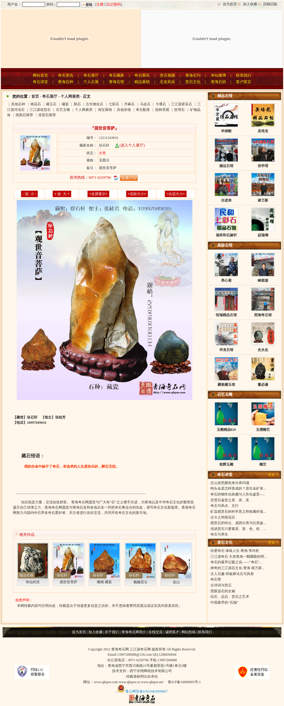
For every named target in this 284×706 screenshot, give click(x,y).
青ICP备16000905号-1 (184, 682)
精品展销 (142, 82)
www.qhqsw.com (106, 682)
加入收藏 (250, 4)
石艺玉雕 (63, 110)
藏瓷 (65, 104)
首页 (35, 96)
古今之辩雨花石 (223, 517)
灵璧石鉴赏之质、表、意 (230, 500)
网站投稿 (189, 632)
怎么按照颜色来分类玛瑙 (230, 483)
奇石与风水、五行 (225, 506)
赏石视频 (167, 75)
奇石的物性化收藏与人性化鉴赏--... (238, 494)
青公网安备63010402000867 (146, 691)
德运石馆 (26, 575)
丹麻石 (129, 104)
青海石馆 (116, 82)
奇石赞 (216, 579)
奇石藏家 (116, 75)
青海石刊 (193, 75)
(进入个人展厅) (130, 145)
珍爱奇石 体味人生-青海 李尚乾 (235, 551)
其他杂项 (124, 110)
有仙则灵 (33, 582)
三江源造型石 (40, 110)
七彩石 (114, 104)
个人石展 (91, 82)
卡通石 (160, 104)
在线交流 (155, 632)
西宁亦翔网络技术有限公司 (151, 671)
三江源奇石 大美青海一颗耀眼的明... (239, 557)
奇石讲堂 (40, 82)
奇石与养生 (219, 534)
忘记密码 (114, 4)
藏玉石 (51, 104)
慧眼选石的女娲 (223, 591)
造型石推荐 (47, 115)
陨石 (77, 104)
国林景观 (162, 110)
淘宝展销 (105, 110)
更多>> (273, 475)
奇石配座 (143, 110)
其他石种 (18, 104)
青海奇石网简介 (134, 632)
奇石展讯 (142, 75)
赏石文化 (193, 82)
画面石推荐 (24, 115)
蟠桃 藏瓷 (104, 582)
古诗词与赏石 (221, 585)
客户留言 (243, 82)
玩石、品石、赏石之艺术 (230, 597)
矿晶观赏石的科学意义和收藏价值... (238, 511)
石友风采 (167, 82)
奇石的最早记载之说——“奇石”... (236, 562)
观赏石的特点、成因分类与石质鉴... (238, 523)
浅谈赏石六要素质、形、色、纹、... (238, 529)
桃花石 (35, 104)
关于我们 (112, 632)
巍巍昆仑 (141, 582)
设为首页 (230, 4)
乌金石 (145, 104)
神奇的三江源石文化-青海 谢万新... (237, 568)
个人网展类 (70, 96)
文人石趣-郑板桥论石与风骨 (232, 574)
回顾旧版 (270, 4)
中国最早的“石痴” (224, 602)
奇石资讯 (65, 75)
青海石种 (65, 82)
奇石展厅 (91, 75)
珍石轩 (62, 575)
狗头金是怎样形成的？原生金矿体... (238, 488)
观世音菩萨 (68, 582)
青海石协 (218, 82)
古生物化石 (94, 104)
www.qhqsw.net (152, 682)
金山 (176, 582)
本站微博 (218, 75)
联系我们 (243, 75)
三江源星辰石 (181, 104)
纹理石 (179, 110)
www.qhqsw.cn (129, 682)
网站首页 (40, 75)
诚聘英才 (172, 632)
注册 (99, 4)
